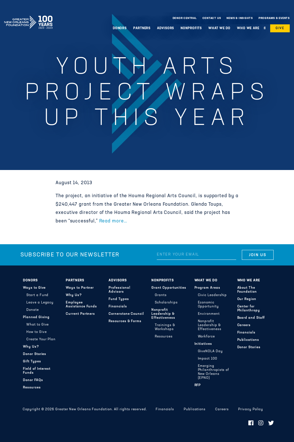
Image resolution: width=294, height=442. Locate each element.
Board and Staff (251, 318)
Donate (32, 310)
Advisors (165, 28)
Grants (161, 295)
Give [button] (280, 28)
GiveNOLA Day (210, 351)
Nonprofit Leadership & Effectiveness (163, 314)
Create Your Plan (41, 339)
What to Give (37, 324)
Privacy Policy (250, 409)
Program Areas (207, 288)
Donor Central (185, 18)
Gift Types (32, 361)
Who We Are (248, 28)
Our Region (246, 299)
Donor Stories (34, 354)
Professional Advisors (119, 290)
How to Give (36, 332)
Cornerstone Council (126, 314)
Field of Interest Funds (36, 371)
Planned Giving (36, 317)
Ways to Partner (80, 288)
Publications (248, 340)
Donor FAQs (33, 380)
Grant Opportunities (168, 288)
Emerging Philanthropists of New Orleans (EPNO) (213, 372)
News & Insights (240, 18)
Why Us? (31, 346)
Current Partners (80, 314)
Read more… (113, 221)
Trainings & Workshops (165, 327)
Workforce (206, 336)
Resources (32, 387)
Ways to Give (34, 288)
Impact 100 (207, 358)
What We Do (219, 28)
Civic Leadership (212, 295)
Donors (120, 28)
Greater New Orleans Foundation (28, 17)
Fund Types (119, 299)
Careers (244, 325)
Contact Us (211, 18)
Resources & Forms (125, 321)
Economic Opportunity (208, 304)
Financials (118, 306)
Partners (142, 28)
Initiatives (203, 344)
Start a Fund (37, 295)
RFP (197, 385)
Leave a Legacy (40, 302)
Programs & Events (274, 18)
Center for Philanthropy (248, 308)
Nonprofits (191, 28)
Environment (209, 314)
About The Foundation (247, 290)
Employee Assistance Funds (81, 304)
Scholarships (166, 302)
